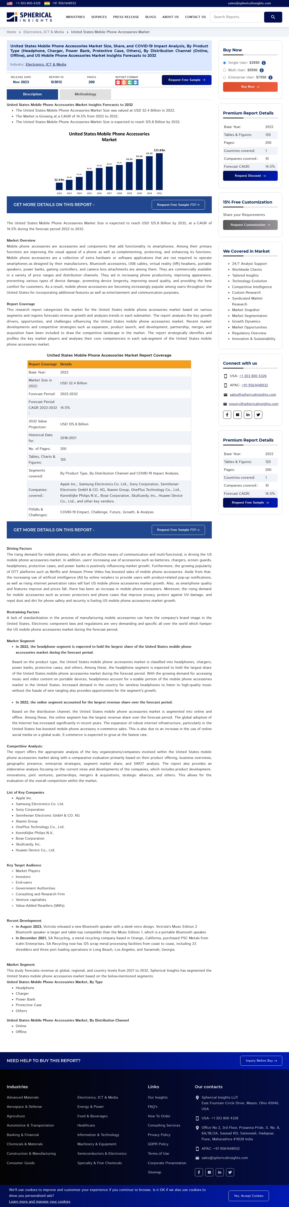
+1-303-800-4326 (28, 3)
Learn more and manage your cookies (39, 1201)
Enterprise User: (247, 77)
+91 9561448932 (64, 3)
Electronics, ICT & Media (43, 32)
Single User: (243, 62)
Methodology (85, 94)
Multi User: (242, 70)
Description (32, 94)
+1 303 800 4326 (253, 376)
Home (11, 32)
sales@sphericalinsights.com (253, 394)
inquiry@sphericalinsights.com (253, 404)
